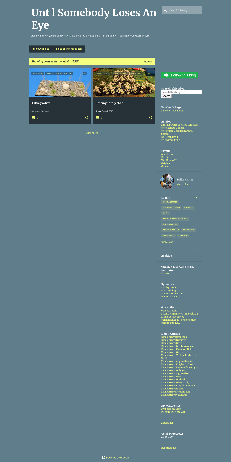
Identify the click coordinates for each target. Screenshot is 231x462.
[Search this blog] (185, 10)
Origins (165, 163)
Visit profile (182, 184)
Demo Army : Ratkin (172, 388)
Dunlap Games (169, 287)
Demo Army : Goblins (173, 370)
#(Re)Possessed (170, 202)
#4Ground (183, 235)
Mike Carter (185, 179)
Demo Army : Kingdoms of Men (178, 385)
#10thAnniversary (171, 208)
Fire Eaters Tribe (170, 140)
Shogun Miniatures (172, 293)
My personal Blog (171, 408)
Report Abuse (168, 447)
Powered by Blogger (115, 457)
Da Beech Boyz (169, 136)
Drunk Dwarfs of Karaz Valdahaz (179, 124)
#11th (165, 213)
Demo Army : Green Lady (175, 382)
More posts (92, 133)
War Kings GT (169, 160)
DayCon (165, 157)
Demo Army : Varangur (174, 394)
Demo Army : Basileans (174, 336)
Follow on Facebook (172, 110)
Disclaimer (167, 422)
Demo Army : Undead (173, 379)
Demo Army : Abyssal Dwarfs (177, 361)
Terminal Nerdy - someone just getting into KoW (178, 321)
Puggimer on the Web (173, 411)
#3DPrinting (188, 230)
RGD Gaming (168, 290)
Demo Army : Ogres (172, 352)
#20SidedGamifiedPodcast (175, 219)
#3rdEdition (168, 235)
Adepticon (167, 154)
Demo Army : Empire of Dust (177, 364)
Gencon (165, 166)
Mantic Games (169, 296)
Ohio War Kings (39, 49)
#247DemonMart (170, 224)
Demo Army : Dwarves (173, 340)
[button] (86, 118)
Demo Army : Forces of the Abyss (179, 367)
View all (148, 62)
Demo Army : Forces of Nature (178, 349)
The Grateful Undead (172, 127)
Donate (165, 273)
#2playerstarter (171, 230)
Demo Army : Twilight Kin (175, 391)
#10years (188, 208)
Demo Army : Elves (171, 343)
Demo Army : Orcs (171, 376)
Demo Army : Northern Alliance (178, 346)
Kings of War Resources (68, 49)
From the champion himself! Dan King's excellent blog (179, 315)
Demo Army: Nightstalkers (176, 373)
